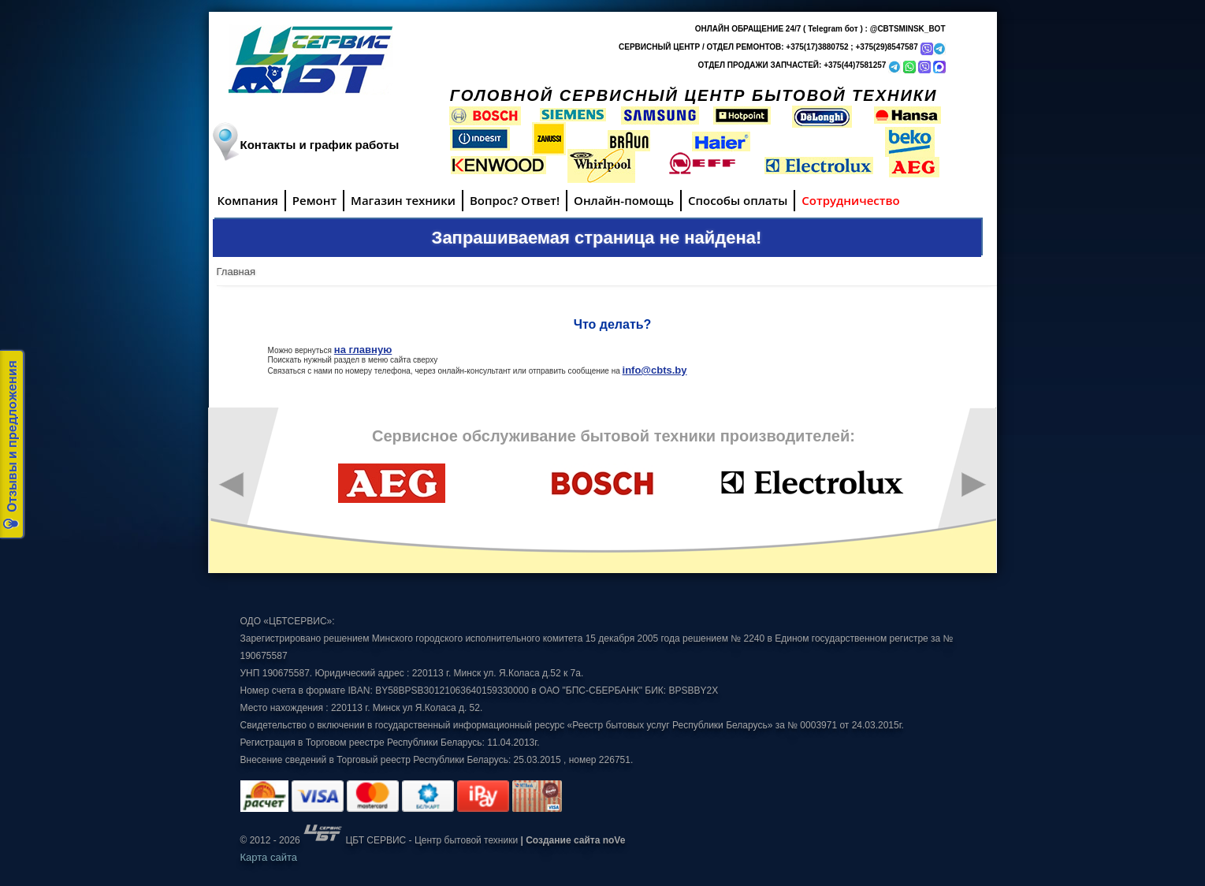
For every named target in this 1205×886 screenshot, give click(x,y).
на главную (363, 350)
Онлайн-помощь (624, 200)
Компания (248, 200)
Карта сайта (268, 857)
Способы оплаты (737, 200)
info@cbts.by (655, 370)
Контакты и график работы (320, 144)
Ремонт (314, 200)
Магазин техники (403, 200)
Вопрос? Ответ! (515, 200)
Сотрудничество (850, 200)
